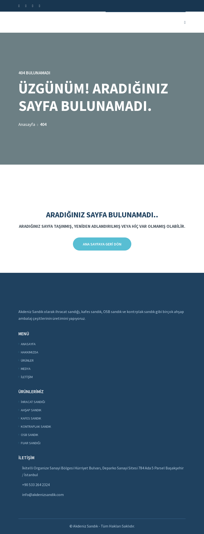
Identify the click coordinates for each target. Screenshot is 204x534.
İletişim (27, 377)
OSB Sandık (29, 435)
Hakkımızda (29, 352)
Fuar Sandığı (30, 443)
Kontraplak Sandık (36, 426)
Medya (26, 368)
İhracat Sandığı (33, 402)
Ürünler (27, 360)
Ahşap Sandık (31, 410)
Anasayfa (26, 124)
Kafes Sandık (31, 418)
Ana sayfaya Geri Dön (102, 244)
